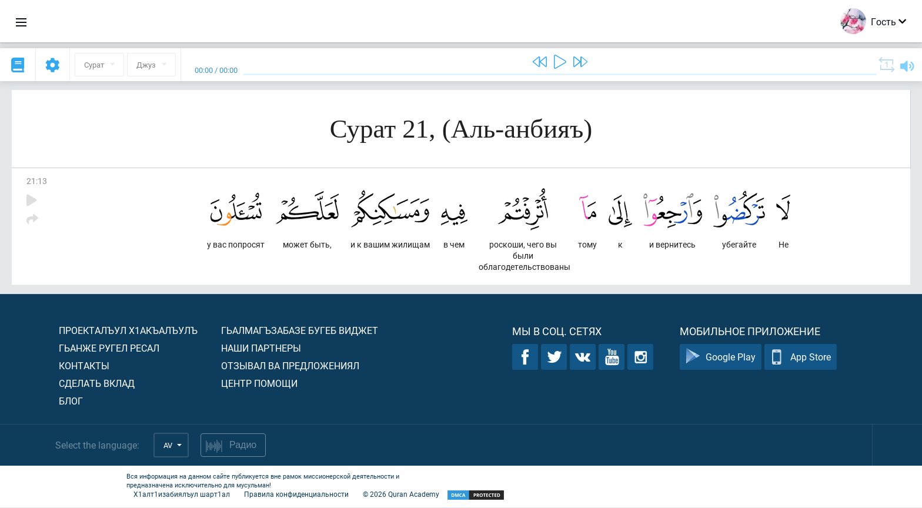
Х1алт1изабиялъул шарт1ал (181, 494)
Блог (71, 401)
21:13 (36, 180)
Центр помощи (259, 383)
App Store (800, 358)
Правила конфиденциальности (296, 494)
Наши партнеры (261, 348)
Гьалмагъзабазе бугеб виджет (299, 331)
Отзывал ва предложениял (290, 366)
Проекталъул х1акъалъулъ (128, 331)
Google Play (721, 358)
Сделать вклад (97, 383)
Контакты (84, 366)
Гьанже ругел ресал (109, 348)
